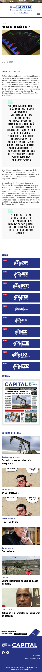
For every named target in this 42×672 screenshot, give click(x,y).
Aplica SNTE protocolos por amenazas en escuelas (21, 614)
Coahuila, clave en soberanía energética (16, 462)
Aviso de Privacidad (32, 659)
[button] (38, 14)
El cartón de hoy (10, 522)
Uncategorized (7, 457)
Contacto (36, 656)
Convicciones (8, 551)
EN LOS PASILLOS (10, 492)
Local (4, 23)
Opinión (4, 489)
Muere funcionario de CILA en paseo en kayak (20, 582)
